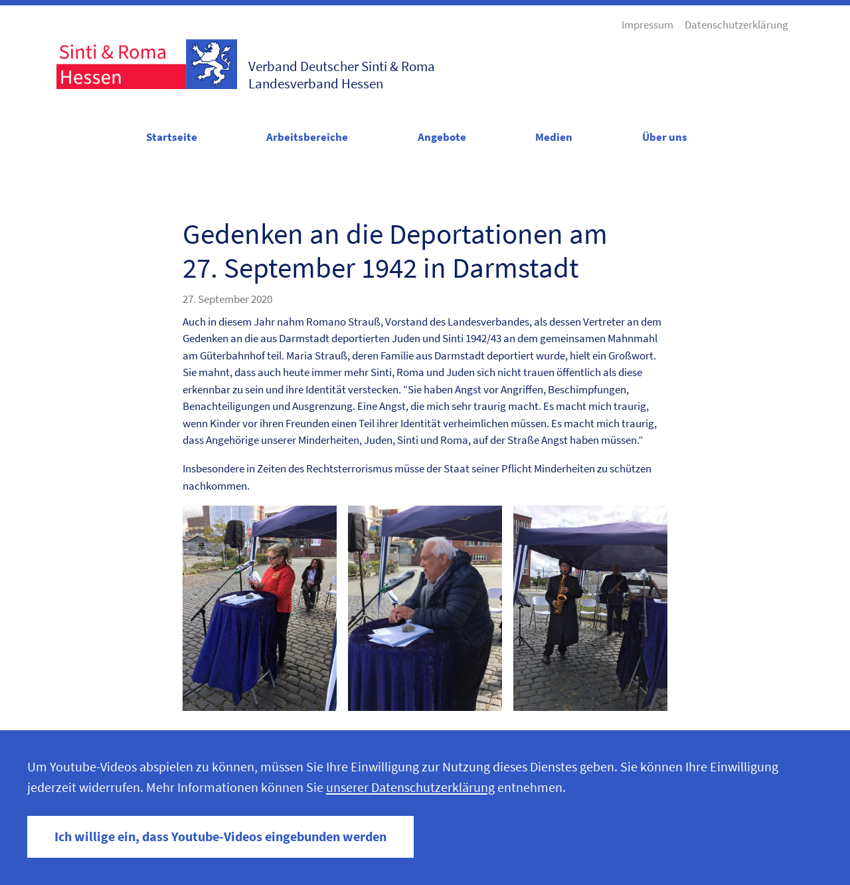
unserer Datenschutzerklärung (410, 787)
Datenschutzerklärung (736, 24)
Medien (553, 137)
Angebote (442, 137)
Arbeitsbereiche (307, 137)
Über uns (664, 137)
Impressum (647, 24)
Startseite (171, 137)
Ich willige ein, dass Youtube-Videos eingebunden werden (220, 836)
